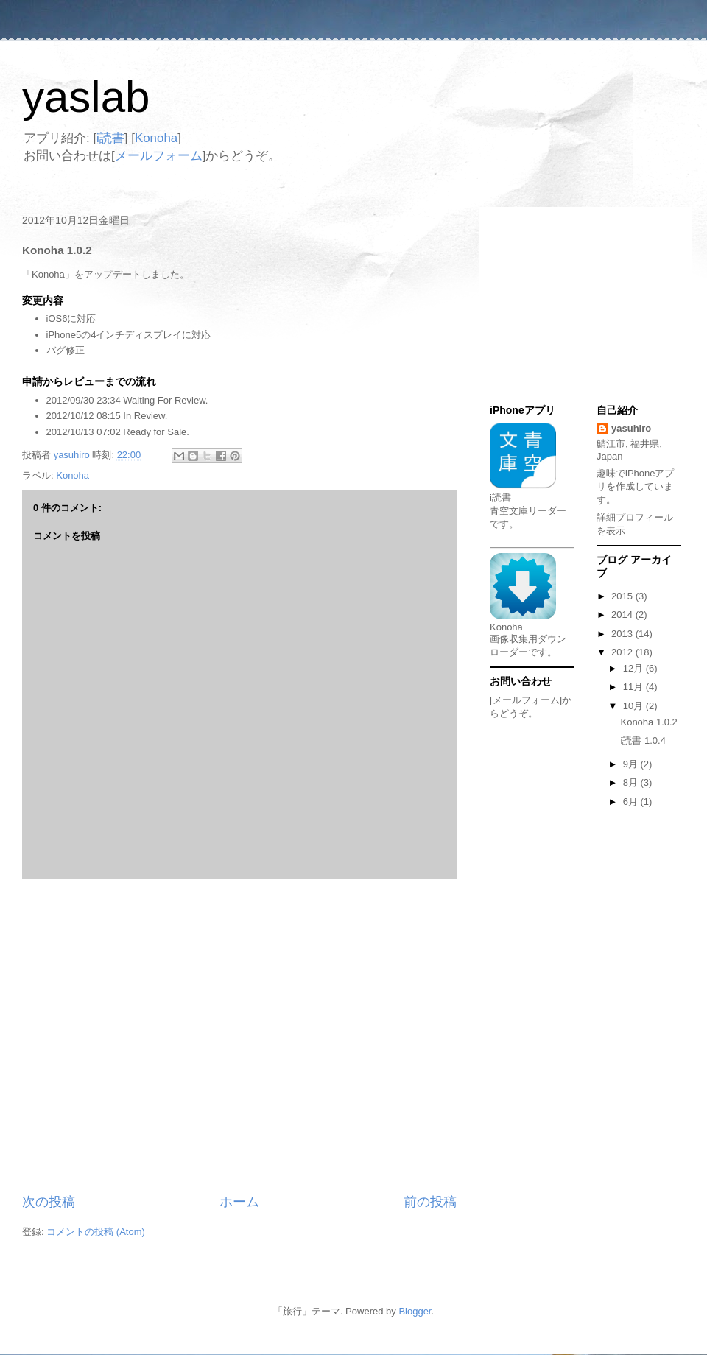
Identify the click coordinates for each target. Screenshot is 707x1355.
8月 (632, 782)
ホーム (239, 1201)
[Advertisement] (138, 1036)
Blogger (414, 1311)
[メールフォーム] (526, 699)
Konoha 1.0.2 (648, 722)
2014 (623, 614)
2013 (623, 633)
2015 (623, 596)
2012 (623, 652)
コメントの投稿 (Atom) (95, 1231)
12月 (634, 668)
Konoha (156, 138)
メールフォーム (159, 156)
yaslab (86, 97)
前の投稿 (430, 1201)
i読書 (110, 138)
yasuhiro (631, 428)
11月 (634, 686)
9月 (632, 764)
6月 (632, 801)
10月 (634, 705)
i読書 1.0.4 (642, 740)
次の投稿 (48, 1201)
